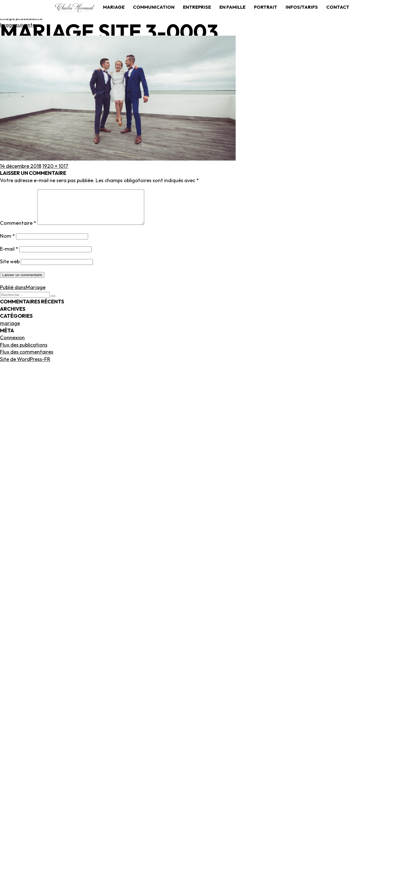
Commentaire (18, 229)
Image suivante (17, 25)
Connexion (12, 344)
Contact (337, 7)
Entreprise (197, 7)
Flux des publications (23, 351)
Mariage (114, 7)
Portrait (265, 7)
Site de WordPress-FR (25, 366)
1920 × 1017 (55, 166)
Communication (154, 7)
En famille (232, 7)
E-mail (9, 255)
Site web (10, 268)
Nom (7, 242)
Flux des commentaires (26, 358)
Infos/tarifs (302, 7)
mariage (10, 330)
